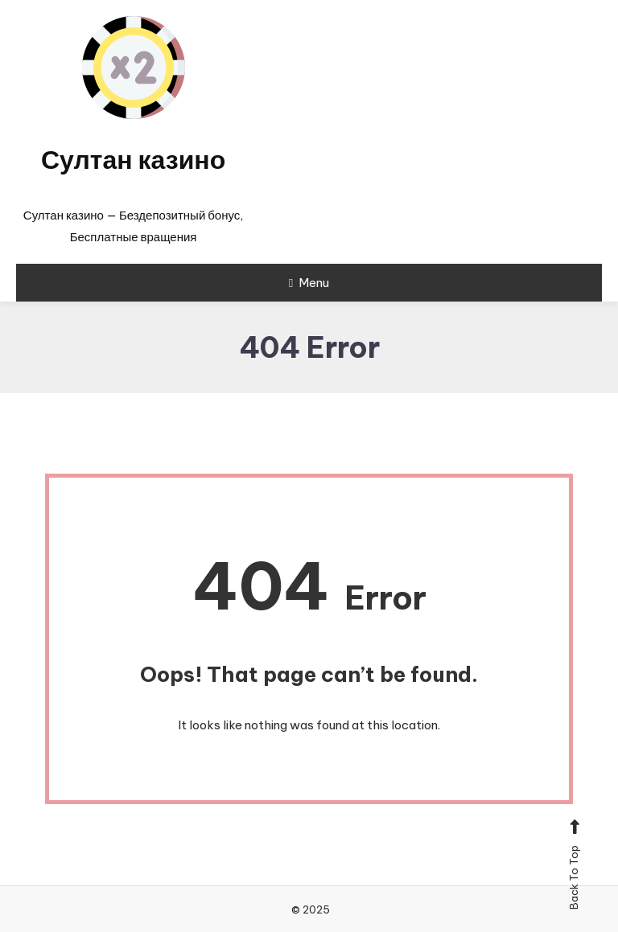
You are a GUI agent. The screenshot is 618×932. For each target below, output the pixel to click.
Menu (309, 282)
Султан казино (133, 159)
